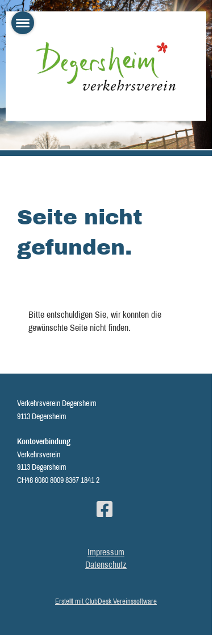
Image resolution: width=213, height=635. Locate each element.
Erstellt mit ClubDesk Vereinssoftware (106, 601)
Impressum (105, 552)
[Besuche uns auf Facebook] (104, 509)
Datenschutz (106, 564)
